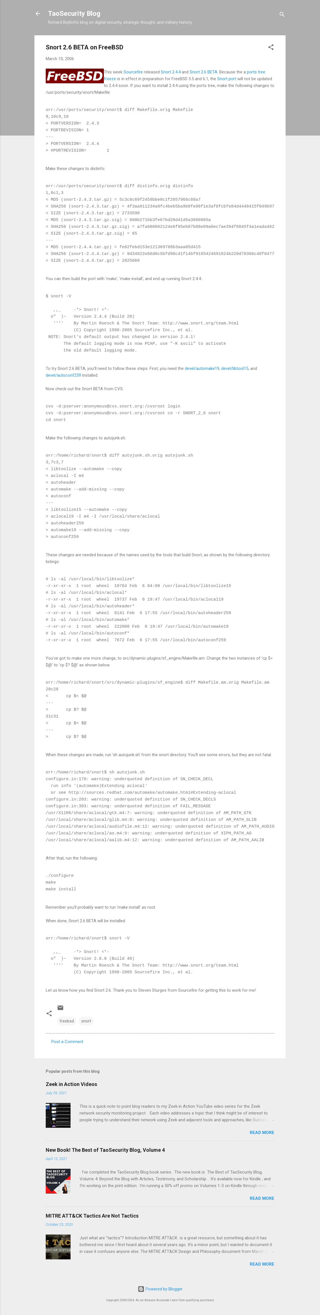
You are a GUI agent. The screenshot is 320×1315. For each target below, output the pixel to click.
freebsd (67, 1021)
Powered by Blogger (160, 1289)
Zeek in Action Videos (71, 1084)
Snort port (226, 78)
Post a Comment (67, 1041)
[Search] (282, 15)
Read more (262, 1132)
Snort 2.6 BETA (203, 72)
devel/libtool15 (234, 368)
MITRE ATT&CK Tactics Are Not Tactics (92, 1216)
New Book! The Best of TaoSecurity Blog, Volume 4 (105, 1150)
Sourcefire (133, 72)
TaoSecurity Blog (74, 14)
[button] (271, 48)
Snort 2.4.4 (171, 72)
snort (86, 1021)
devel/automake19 (202, 368)
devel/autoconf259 (63, 375)
